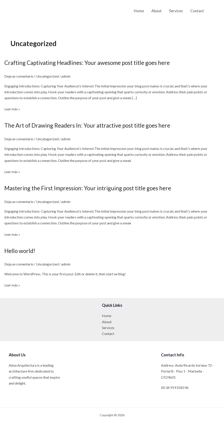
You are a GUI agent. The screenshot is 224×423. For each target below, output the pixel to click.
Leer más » (12, 109)
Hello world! (19, 250)
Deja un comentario (18, 76)
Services (176, 11)
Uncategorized (47, 76)
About (156, 11)
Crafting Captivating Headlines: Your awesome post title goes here (87, 62)
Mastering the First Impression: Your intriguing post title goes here (87, 188)
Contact (197, 11)
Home (139, 11)
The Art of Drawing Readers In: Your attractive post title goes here (87, 125)
